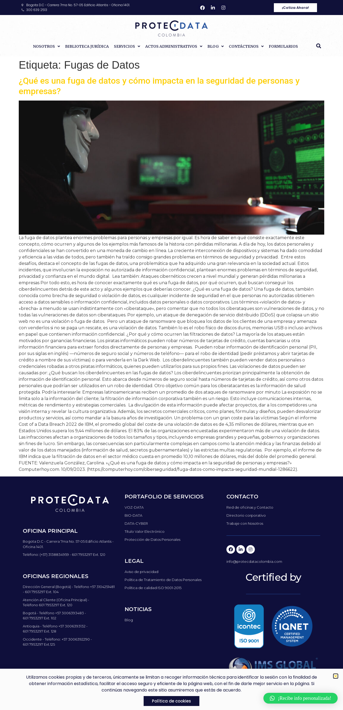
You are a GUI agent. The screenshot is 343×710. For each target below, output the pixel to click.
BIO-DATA (133, 515)
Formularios (283, 46)
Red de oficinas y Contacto (249, 507)
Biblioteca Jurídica (87, 46)
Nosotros (46, 46)
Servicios (127, 46)
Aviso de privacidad (141, 572)
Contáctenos (246, 46)
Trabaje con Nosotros (244, 523)
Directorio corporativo (246, 515)
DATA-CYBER (136, 523)
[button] (319, 46)
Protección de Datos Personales (152, 539)
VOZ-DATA (134, 507)
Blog (215, 46)
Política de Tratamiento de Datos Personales (163, 580)
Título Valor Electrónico (145, 531)
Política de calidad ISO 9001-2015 (153, 588)
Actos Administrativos (173, 46)
